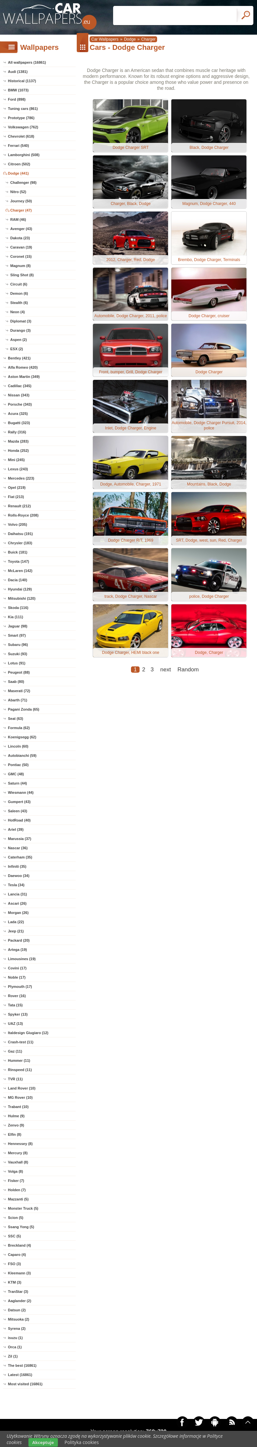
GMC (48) (16, 774)
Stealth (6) (19, 303)
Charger (148, 39)
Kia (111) (15, 617)
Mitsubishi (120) (21, 598)
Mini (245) (16, 460)
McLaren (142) (20, 571)
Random (188, 669)
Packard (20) (18, 940)
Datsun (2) (17, 1310)
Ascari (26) (17, 903)
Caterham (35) (20, 857)
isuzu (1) (15, 1338)
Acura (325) (18, 414)
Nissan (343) (18, 395)
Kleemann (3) (19, 1273)
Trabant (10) (18, 1107)
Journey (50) (21, 201)
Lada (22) (16, 922)
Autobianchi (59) (22, 755)
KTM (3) (14, 1282)
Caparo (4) (17, 1255)
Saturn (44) (17, 783)
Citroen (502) (19, 164)
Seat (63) (15, 719)
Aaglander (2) (19, 1301)
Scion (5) (15, 1218)
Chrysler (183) (20, 543)
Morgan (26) (18, 913)
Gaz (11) (15, 1051)
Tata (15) (15, 1005)
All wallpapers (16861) (27, 62)
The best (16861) (22, 1365)
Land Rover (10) (21, 1088)
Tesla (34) (16, 885)
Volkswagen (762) (23, 127)
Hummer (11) (19, 1060)
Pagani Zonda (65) (23, 709)
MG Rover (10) (20, 1097)
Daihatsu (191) (20, 534)
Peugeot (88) (19, 672)
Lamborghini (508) (23, 155)
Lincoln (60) (18, 746)
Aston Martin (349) (24, 377)
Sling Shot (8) (22, 275)
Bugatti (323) (19, 423)
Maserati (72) (19, 691)
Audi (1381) (17, 72)
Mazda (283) (18, 441)
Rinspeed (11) (20, 1070)
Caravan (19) (21, 247)
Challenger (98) (23, 183)
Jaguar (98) (17, 626)
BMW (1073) (18, 90)
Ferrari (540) (18, 146)
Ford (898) (16, 99)
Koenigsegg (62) (22, 737)
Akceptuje (43, 1442)
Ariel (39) (15, 829)
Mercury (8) (17, 1153)
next (165, 669)
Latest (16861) (20, 1375)
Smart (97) (17, 635)
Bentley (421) (19, 358)
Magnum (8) (20, 266)
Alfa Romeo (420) (23, 367)
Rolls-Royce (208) (23, 515)
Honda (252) (18, 451)
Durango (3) (20, 330)
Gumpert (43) (19, 802)
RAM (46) (18, 219)
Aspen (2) (18, 340)
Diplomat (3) (20, 321)
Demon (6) (19, 293)
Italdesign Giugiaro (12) (28, 1033)
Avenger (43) (21, 229)
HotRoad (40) (19, 820)
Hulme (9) (16, 1116)
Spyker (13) (17, 1014)
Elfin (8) (14, 1134)
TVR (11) (15, 1079)
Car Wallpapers (104, 39)
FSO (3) (14, 1264)
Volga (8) (15, 1171)
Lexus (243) (18, 469)
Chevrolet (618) (21, 136)
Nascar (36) (17, 848)
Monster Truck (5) (23, 1208)
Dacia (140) (17, 580)
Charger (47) (21, 210)
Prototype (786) (21, 118)
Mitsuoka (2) (18, 1319)
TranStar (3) (18, 1292)
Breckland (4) (19, 1245)
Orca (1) (15, 1347)
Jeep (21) (16, 931)
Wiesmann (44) (21, 792)
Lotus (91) (16, 663)
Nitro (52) (18, 192)
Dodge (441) (18, 173)
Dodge (130, 39)
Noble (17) (16, 977)
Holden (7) (17, 1190)
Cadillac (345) (19, 386)
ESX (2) (16, 349)
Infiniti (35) (17, 866)
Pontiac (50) (18, 765)
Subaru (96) (18, 645)
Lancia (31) (17, 894)
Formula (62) (19, 728)
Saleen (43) (17, 811)
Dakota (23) (20, 238)
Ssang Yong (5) (21, 1227)
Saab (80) (16, 682)
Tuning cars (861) (23, 109)
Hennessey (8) (20, 1144)
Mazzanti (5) (18, 1199)
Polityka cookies (81, 1442)
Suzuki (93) (17, 654)
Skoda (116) (18, 608)
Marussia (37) (19, 839)
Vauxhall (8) (18, 1162)
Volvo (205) (17, 524)
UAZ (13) (15, 1024)
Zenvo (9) (16, 1125)
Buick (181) (17, 552)
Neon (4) (17, 312)
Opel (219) (16, 487)
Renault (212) (19, 506)
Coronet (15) (21, 256)
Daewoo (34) (18, 876)
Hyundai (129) (20, 589)
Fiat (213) (16, 497)
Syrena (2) (16, 1328)
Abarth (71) (17, 700)
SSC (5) (14, 1236)
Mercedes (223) (21, 478)
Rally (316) (17, 432)
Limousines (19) (22, 959)
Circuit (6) (18, 284)
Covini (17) (17, 968)
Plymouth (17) (20, 987)
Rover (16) (17, 996)
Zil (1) (13, 1356)
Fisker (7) (16, 1181)
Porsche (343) (20, 404)
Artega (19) (17, 950)
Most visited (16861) (25, 1384)
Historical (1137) (22, 81)
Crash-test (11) (20, 1042)
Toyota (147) (18, 561)
